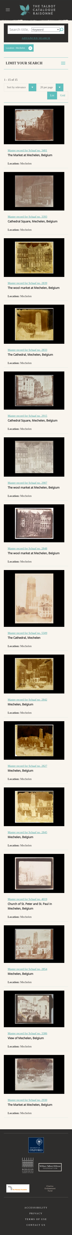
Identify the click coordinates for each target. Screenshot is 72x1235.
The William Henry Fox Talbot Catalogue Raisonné (36, 10)
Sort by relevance (21, 87)
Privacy (36, 1213)
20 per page (51, 87)
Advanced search (36, 38)
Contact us (36, 1225)
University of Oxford (36, 1145)
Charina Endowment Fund (50, 1188)
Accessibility (36, 1207)
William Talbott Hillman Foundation (50, 1167)
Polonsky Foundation (17, 1188)
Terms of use (36, 1219)
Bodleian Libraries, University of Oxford (27, 1165)
